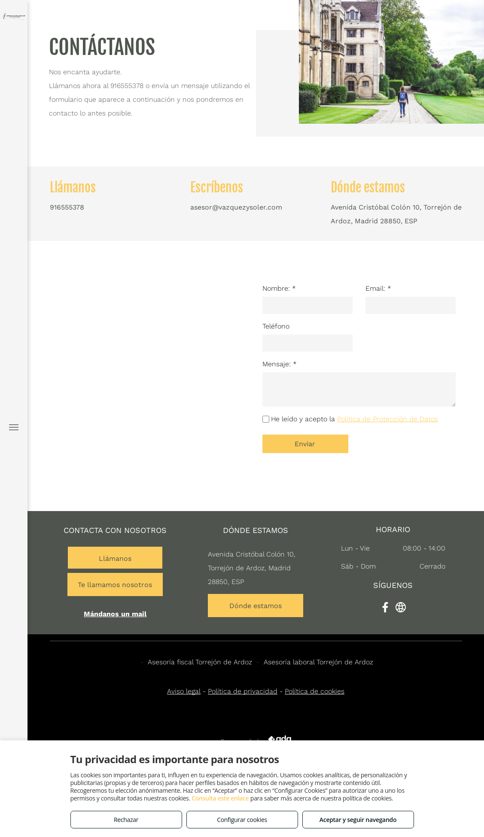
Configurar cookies (242, 820)
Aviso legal (184, 691)
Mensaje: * (279, 364)
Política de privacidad (242, 691)
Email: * (378, 288)
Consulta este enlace (220, 798)
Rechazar (126, 820)
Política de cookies (314, 691)
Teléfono (275, 326)
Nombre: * (279, 288)
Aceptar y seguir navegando (358, 820)
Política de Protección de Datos (387, 419)
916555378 (126, 86)
